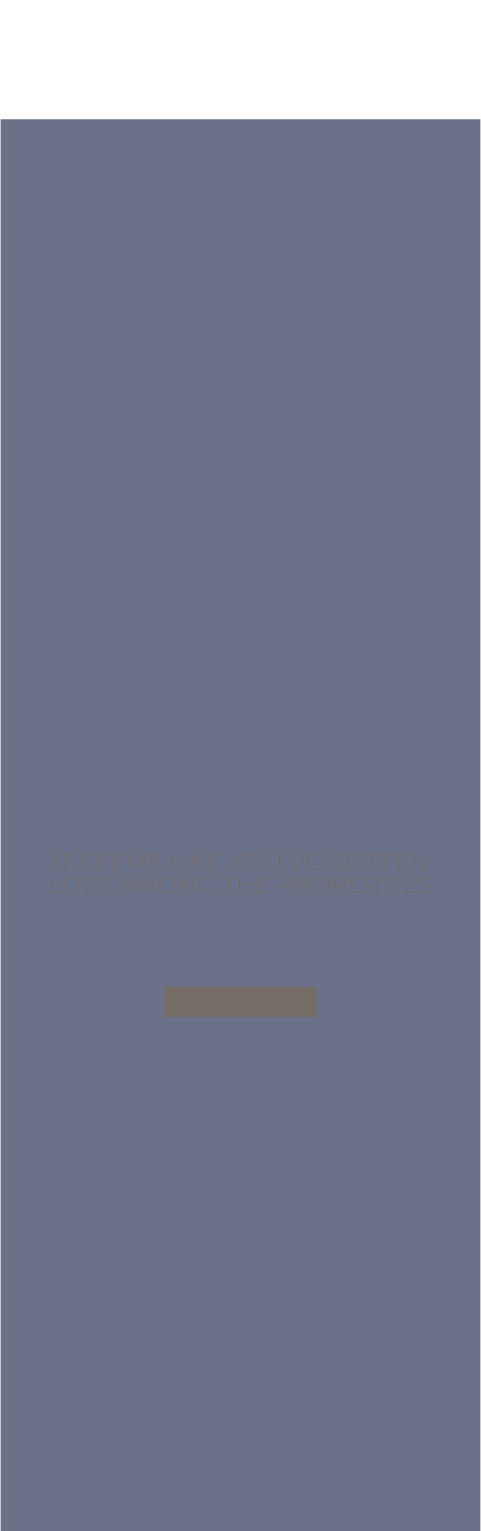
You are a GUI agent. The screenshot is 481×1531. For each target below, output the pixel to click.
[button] (240, 1002)
